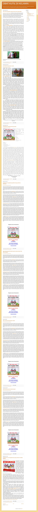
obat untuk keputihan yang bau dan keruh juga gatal (12, 11)
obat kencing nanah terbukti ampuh (9, 389)
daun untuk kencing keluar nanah (9, 320)
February (28, 19)
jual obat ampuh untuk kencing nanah (8, 249)
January (28, 20)
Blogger (21, 508)
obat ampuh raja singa (7, 123)
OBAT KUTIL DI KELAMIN (15, 3)
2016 (27, 21)
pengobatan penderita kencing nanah (9, 126)
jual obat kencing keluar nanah (8, 65)
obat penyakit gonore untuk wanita (6, 67)
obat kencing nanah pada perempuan (7, 253)
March (27, 18)
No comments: (10, 248)
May (27, 17)
